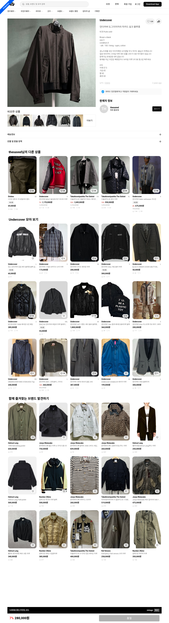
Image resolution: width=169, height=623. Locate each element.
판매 (117, 4)
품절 (129, 618)
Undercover (106, 20)
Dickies (11, 196)
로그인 (137, 4)
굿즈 (50, 11)
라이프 (39, 11)
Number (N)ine (45, 497)
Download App (152, 4)
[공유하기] (158, 21)
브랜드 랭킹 (73, 11)
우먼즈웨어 (26, 11)
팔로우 (157, 109)
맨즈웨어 (11, 11)
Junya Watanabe (45, 443)
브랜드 (60, 11)
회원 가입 (128, 4)
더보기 (90, 120)
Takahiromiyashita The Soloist (82, 196)
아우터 (107, 83)
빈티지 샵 (86, 11)
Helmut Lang (13, 443)
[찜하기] (150, 21)
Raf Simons (106, 551)
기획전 (97, 11)
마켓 (108, 4)
